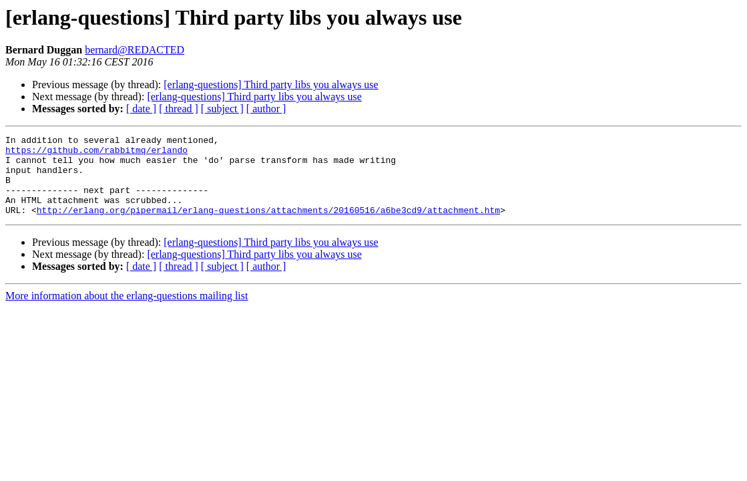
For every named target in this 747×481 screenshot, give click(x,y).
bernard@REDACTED (134, 49)
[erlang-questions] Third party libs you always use (271, 84)
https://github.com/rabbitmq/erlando (96, 154)
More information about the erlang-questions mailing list (126, 311)
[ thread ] (178, 108)
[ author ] (266, 108)
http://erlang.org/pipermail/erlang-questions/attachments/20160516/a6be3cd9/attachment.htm (268, 226)
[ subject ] (222, 108)
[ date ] (141, 108)
